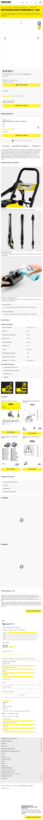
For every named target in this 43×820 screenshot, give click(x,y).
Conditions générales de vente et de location (11, 773)
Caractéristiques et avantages (20, 146)
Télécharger (11, 432)
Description (6, 146)
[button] (5, 38)
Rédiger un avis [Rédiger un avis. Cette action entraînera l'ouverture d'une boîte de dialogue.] (20, 96)
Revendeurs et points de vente (8, 770)
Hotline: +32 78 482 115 (8, 102)
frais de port (27, 74)
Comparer (6, 91)
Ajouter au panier (21, 85)
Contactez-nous (4, 765)
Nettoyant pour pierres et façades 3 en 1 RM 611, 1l (14, 121)
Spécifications (35, 146)
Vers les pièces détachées (33, 611)
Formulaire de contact (21, 105)
